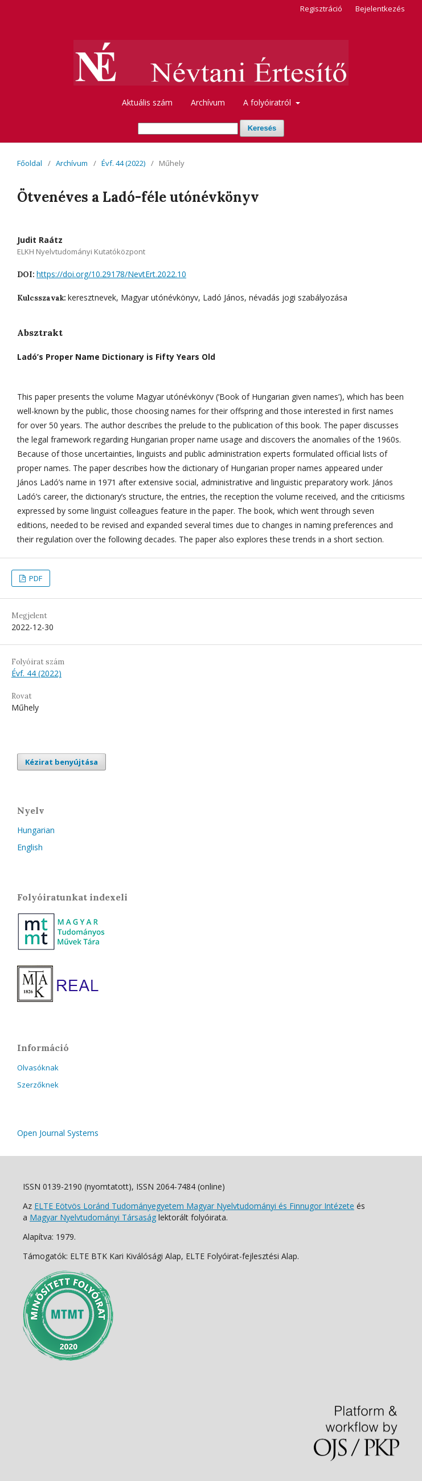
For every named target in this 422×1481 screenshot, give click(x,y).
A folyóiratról (268, 102)
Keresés (262, 128)
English (30, 847)
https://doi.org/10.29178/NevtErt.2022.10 (111, 274)
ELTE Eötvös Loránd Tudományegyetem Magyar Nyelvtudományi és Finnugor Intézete (194, 1205)
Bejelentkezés (380, 8)
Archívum (208, 102)
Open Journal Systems (58, 1132)
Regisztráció (321, 8)
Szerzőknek (38, 1085)
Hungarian (36, 830)
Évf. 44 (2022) (123, 163)
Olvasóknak (38, 1067)
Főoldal (29, 163)
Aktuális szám (147, 102)
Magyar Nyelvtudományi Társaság (93, 1217)
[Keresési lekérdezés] (188, 129)
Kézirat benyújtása (61, 762)
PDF (34, 578)
